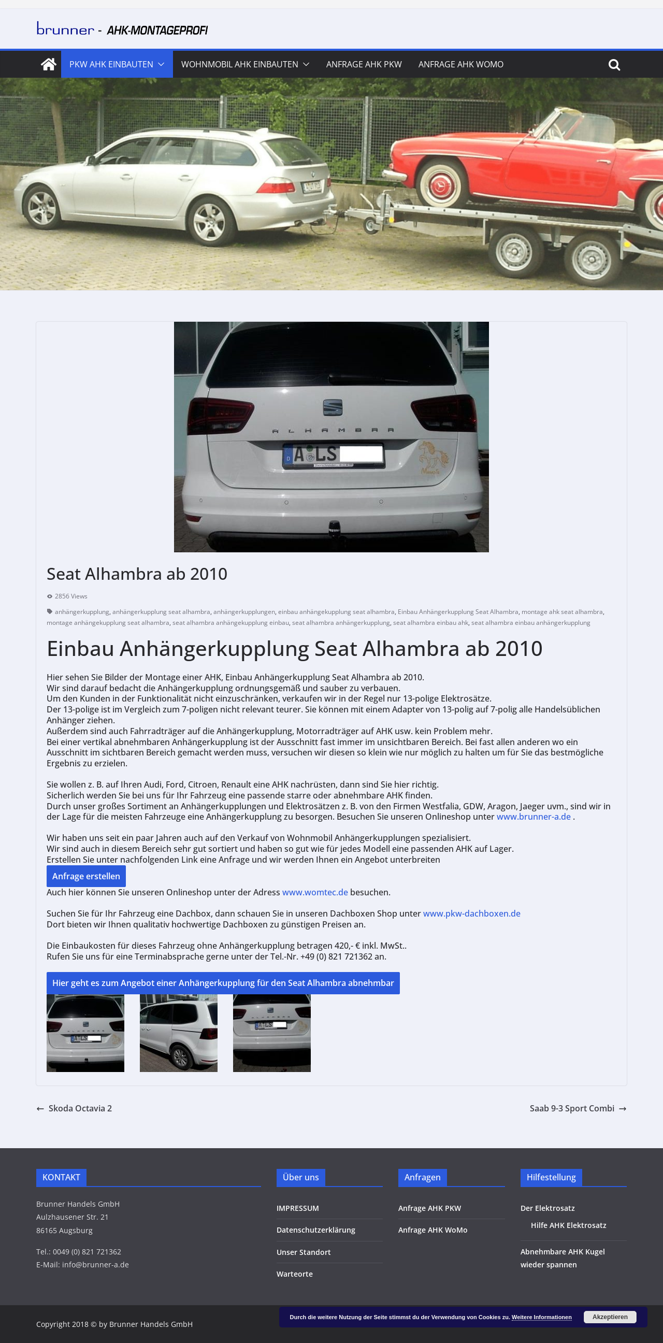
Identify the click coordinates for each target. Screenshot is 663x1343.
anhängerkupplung (82, 611)
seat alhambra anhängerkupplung (341, 622)
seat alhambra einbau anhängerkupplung (530, 622)
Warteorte (295, 1274)
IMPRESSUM (298, 1208)
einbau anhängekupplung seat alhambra (336, 611)
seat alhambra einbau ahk (430, 622)
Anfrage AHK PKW (364, 64)
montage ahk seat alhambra (562, 611)
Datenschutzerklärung (316, 1230)
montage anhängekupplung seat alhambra (108, 622)
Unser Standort (304, 1252)
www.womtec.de (315, 892)
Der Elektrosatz (548, 1208)
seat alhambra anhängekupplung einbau (230, 622)
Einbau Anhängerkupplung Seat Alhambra (458, 611)
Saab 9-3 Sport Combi (578, 1108)
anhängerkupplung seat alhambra (161, 611)
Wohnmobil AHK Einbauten (239, 64)
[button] (159, 64)
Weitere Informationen (542, 1317)
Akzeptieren (610, 1317)
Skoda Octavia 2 (74, 1108)
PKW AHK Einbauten (111, 64)
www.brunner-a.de (534, 816)
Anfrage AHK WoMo (461, 64)
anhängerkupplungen (244, 611)
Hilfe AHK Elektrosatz (569, 1225)
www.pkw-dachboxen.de (473, 913)
